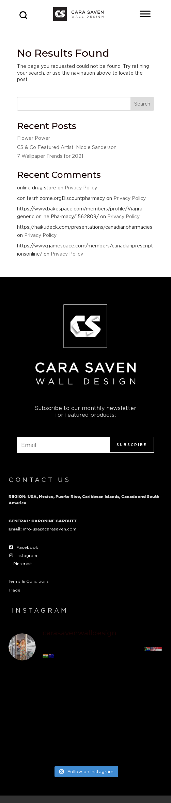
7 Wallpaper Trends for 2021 (50, 155)
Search (142, 103)
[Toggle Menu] (145, 14)
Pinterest (22, 563)
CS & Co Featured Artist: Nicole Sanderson (66, 147)
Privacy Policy (81, 187)
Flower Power (33, 138)
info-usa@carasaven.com (49, 529)
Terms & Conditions (29, 581)
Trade (14, 590)
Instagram (26, 555)
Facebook (27, 547)
